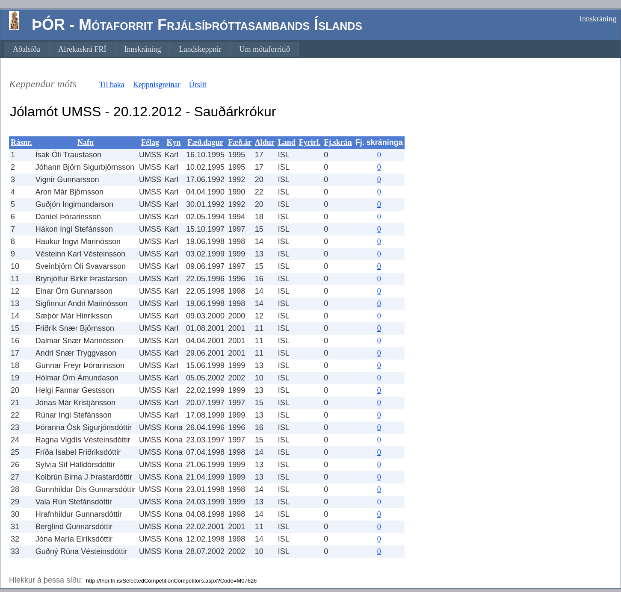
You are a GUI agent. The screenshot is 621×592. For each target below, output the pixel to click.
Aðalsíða (26, 49)
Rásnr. (21, 142)
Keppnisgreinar (156, 84)
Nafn (85, 142)
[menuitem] (26, 49)
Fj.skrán (338, 142)
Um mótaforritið (264, 49)
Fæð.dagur (205, 142)
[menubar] (151, 49)
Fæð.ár (239, 142)
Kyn (174, 142)
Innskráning (598, 19)
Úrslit (198, 84)
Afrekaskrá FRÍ (82, 49)
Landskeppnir (200, 49)
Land (287, 142)
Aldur (265, 142)
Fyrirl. (309, 142)
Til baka (111, 84)
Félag (150, 142)
